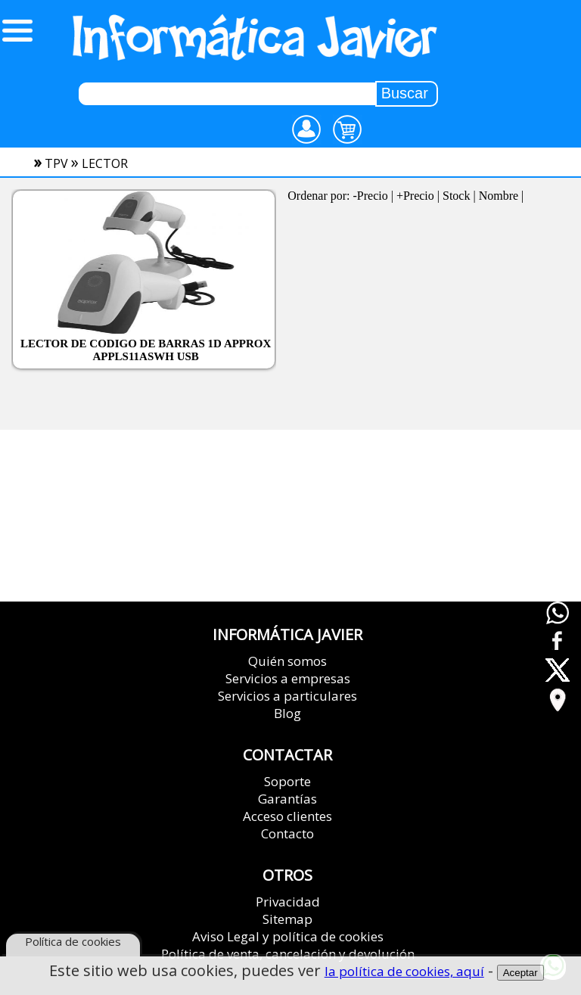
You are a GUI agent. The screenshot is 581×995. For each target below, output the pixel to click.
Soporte (287, 781)
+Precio (415, 195)
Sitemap (287, 919)
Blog (287, 713)
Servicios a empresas (287, 678)
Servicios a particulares (287, 695)
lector (105, 163)
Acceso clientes (287, 816)
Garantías (287, 798)
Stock (456, 195)
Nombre (498, 195)
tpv (56, 163)
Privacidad (288, 901)
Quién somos (287, 661)
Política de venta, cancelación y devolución (288, 953)
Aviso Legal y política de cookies (288, 936)
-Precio (370, 195)
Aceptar (520, 974)
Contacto (287, 833)
